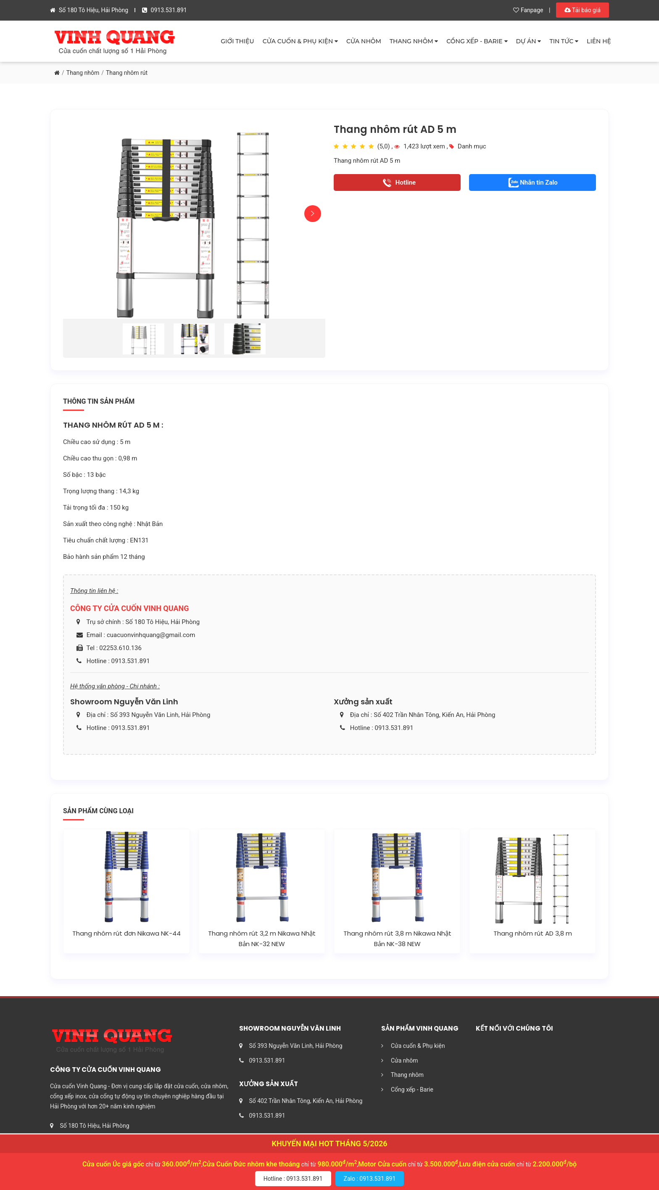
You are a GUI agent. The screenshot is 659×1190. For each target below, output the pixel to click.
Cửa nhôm (399, 1060)
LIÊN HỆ (599, 41)
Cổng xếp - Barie (407, 1089)
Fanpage (528, 10)
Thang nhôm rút (127, 72)
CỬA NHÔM (363, 41)
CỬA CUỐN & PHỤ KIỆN (300, 41)
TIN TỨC (563, 41)
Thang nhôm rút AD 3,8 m (532, 933)
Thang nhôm (82, 72)
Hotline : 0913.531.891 (293, 1178)
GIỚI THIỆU (237, 41)
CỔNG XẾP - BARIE (476, 41)
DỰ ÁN (528, 41)
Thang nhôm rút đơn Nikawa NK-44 (126, 933)
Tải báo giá (582, 10)
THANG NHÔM (414, 41)
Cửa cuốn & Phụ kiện (413, 1045)
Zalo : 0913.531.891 (370, 1178)
